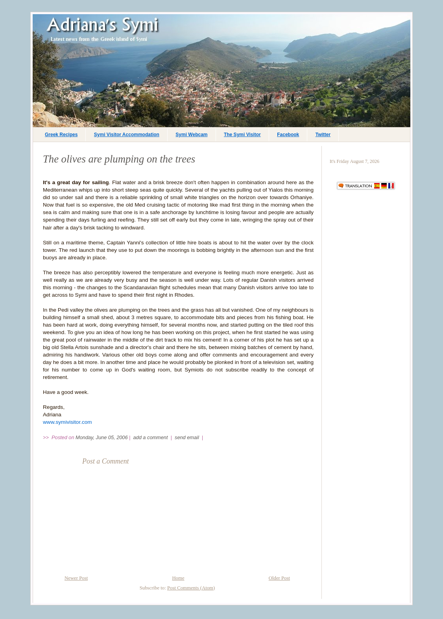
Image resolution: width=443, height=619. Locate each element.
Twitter (323, 134)
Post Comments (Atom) (191, 588)
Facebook (288, 134)
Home (178, 578)
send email (187, 437)
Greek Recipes (61, 134)
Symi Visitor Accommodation (126, 134)
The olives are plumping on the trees (119, 159)
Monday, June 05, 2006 (101, 437)
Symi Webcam (191, 134)
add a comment (151, 437)
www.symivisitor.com (67, 422)
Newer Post (76, 578)
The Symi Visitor (242, 134)
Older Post (279, 578)
